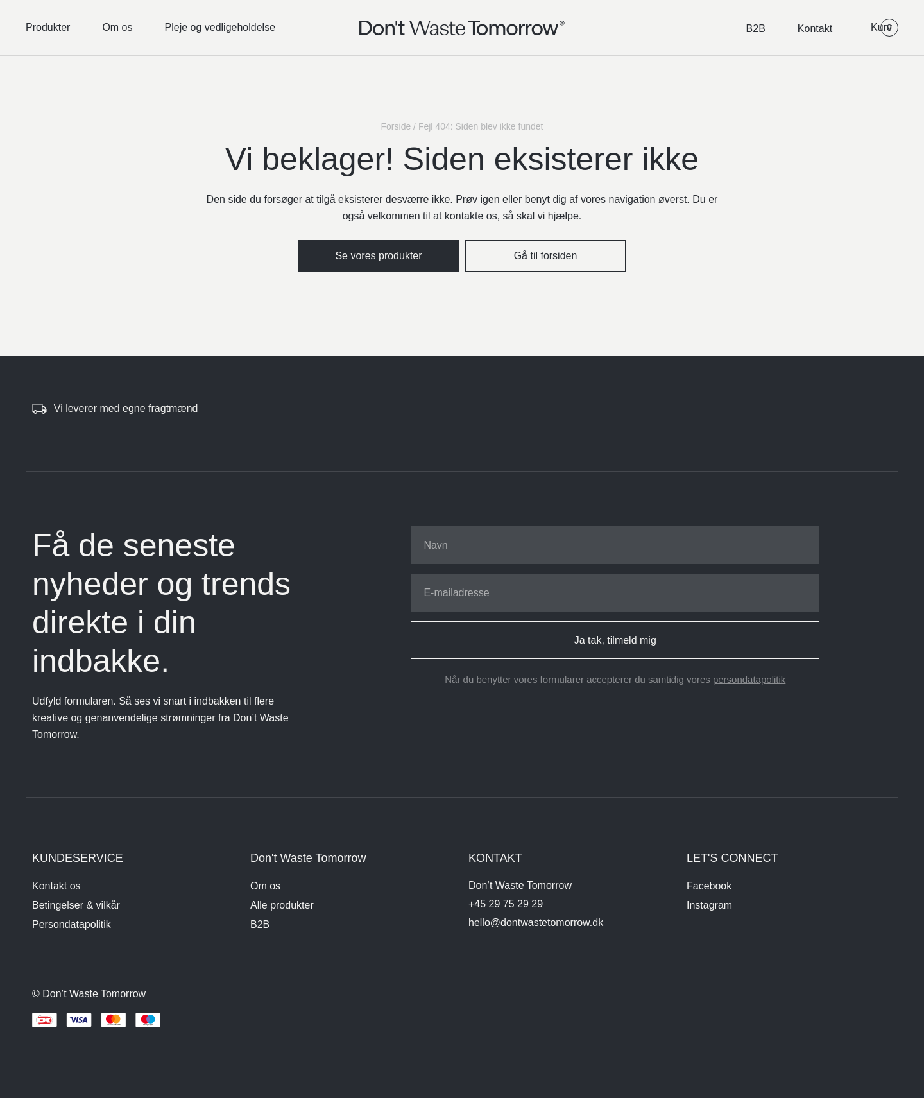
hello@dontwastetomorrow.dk (535, 922)
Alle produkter (282, 905)
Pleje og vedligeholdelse (220, 27)
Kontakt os (56, 885)
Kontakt (815, 28)
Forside (396, 126)
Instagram (709, 905)
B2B (756, 28)
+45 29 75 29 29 (505, 903)
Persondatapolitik (71, 924)
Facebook (709, 885)
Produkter (48, 27)
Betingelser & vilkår (76, 905)
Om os (117, 27)
